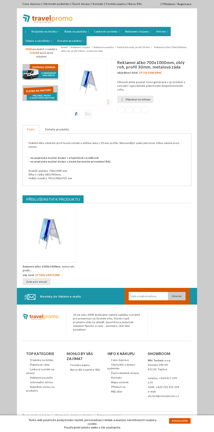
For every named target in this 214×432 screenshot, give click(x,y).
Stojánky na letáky (42, 360)
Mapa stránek (120, 382)
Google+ (137, 109)
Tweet (129, 109)
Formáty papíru (116, 3)
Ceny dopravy (31, 3)
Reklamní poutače (41, 377)
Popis (31, 129)
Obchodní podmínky (56, 3)
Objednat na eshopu (135, 99)
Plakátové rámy (40, 364)
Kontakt (98, 3)
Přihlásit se (118, 386)
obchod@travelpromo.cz (163, 395)
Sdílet (120, 109)
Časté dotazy (81, 3)
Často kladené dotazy (125, 372)
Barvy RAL (135, 3)
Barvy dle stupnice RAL (85, 369)
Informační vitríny (41, 382)
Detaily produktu (57, 129)
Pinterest (145, 109)
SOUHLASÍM (180, 420)
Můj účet (116, 391)
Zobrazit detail (36, 281)
